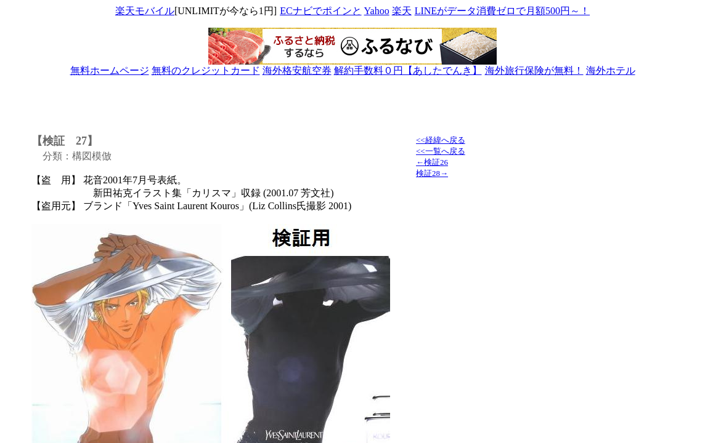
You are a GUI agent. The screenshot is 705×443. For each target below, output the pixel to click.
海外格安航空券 (297, 70)
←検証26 (432, 162)
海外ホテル (610, 70)
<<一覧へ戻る (440, 151)
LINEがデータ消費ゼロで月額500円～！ (502, 11)
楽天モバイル (144, 11)
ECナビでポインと (320, 11)
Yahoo (376, 11)
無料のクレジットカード (206, 70)
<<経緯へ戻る (440, 140)
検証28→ (432, 173)
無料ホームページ (109, 70)
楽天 (402, 11)
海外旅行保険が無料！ (534, 70)
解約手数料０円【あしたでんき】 (408, 70)
